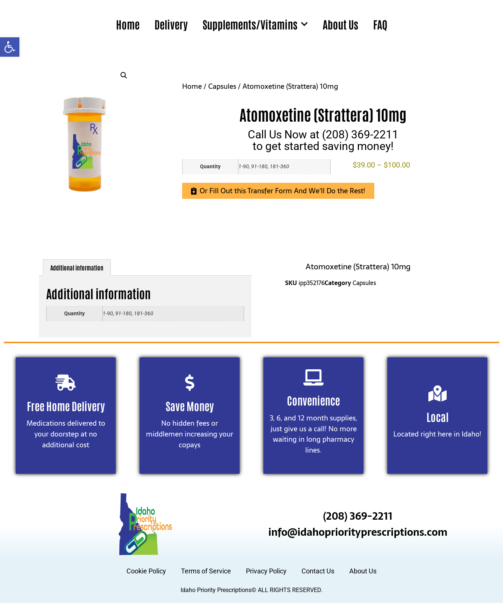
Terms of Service (206, 572)
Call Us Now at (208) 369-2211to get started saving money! (323, 140)
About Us (340, 24)
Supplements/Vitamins (255, 24)
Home (128, 24)
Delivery (171, 24)
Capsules (222, 86)
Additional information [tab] (76, 267)
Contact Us (318, 572)
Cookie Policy (146, 572)
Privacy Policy (266, 572)
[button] (9, 47)
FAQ (380, 24)
